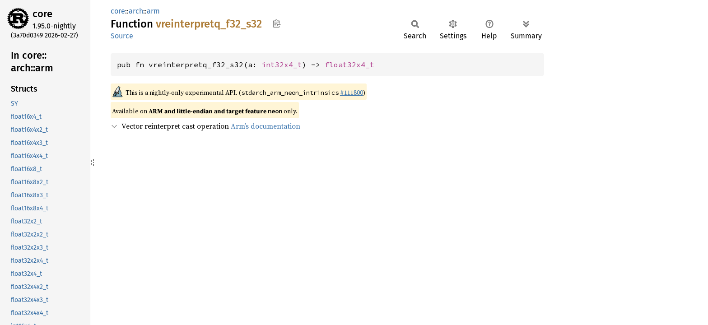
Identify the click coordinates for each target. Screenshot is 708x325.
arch (136, 11)
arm (153, 11)
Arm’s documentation (265, 126)
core (42, 14)
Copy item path (276, 23)
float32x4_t (349, 64)
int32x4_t (281, 64)
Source (122, 36)
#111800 (351, 92)
